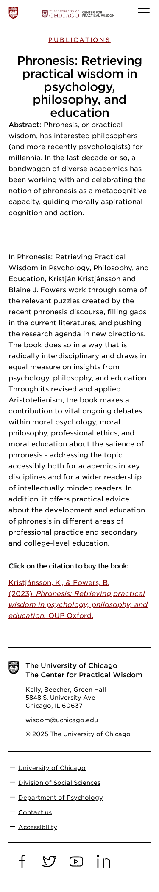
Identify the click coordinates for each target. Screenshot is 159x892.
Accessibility (37, 826)
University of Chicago (52, 768)
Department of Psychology (60, 797)
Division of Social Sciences (59, 782)
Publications (79, 39)
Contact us (35, 812)
